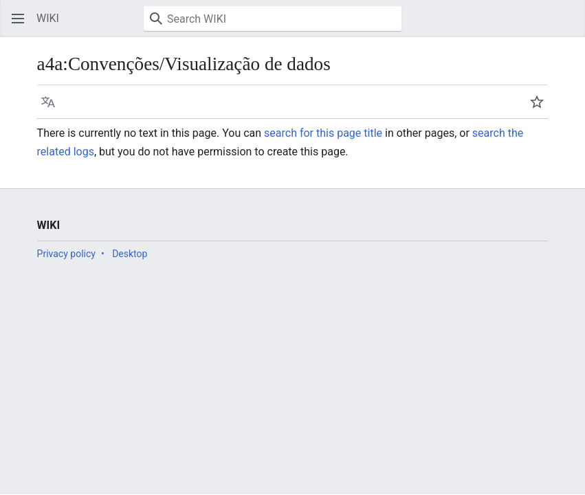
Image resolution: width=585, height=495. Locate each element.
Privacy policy (66, 253)
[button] (18, 18)
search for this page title (323, 133)
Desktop (129, 253)
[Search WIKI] (272, 18)
